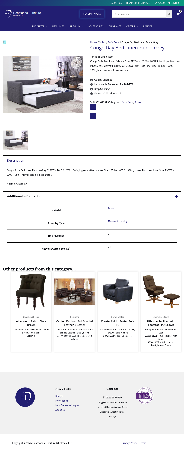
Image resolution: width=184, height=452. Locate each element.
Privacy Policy (129, 443)
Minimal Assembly (117, 221)
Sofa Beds (113, 42)
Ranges (59, 396)
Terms (142, 443)
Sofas (102, 42)
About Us (60, 410)
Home (93, 42)
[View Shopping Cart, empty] (178, 14)
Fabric (110, 208)
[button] (4, 42)
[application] (45, 26)
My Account (61, 400)
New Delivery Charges (67, 405)
